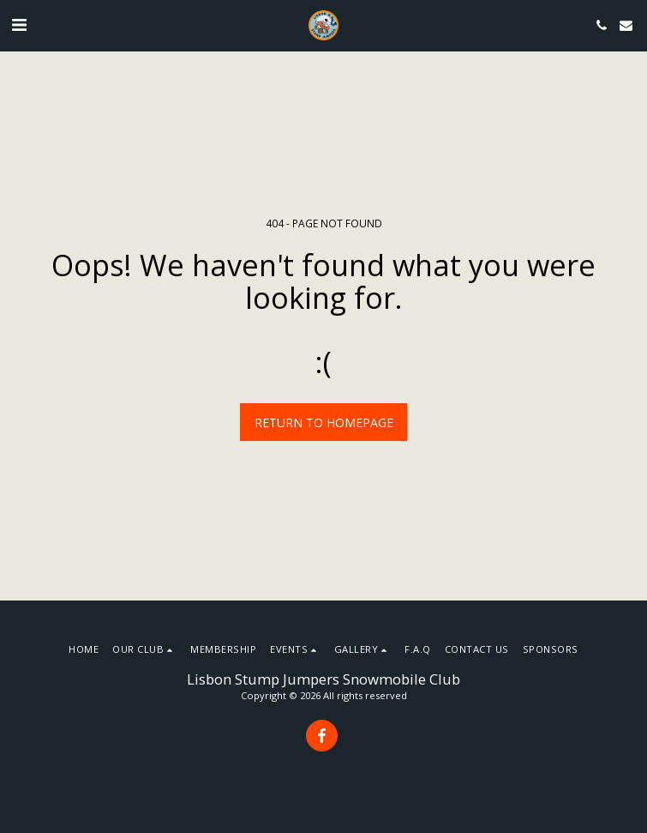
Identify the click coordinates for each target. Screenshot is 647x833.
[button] (18, 24)
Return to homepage (324, 422)
